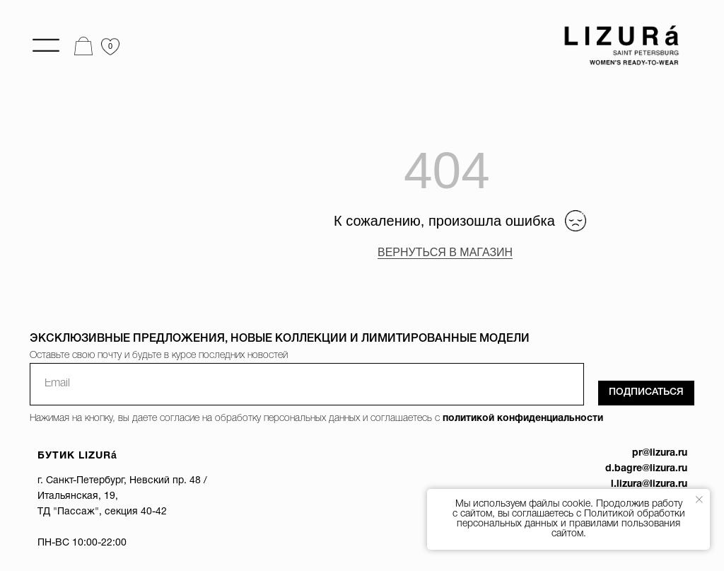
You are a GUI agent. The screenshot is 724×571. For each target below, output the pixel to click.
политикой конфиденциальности (523, 418)
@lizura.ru (664, 484)
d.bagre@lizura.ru (646, 468)
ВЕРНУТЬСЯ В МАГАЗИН (445, 252)
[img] (617, 46)
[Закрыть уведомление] (699, 499)
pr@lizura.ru (659, 453)
